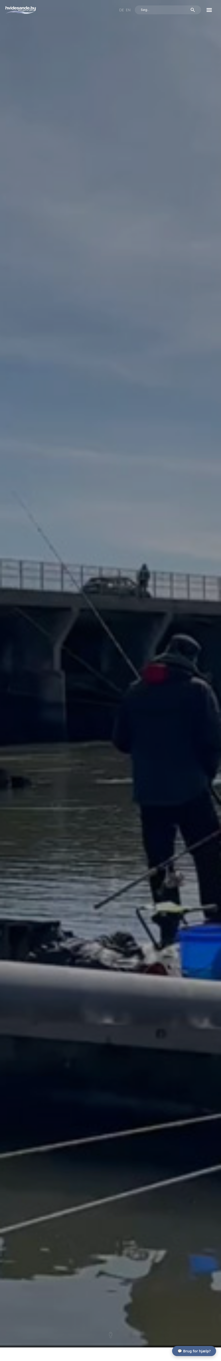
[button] (209, 9)
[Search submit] (193, 10)
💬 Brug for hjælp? (194, 1350)
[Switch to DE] (121, 10)
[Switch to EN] (128, 10)
